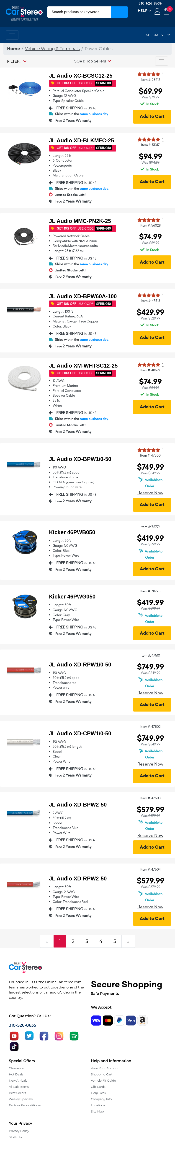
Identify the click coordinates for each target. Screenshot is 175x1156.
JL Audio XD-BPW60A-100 (83, 296)
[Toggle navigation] (12, 35)
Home (13, 48)
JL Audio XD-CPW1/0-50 (80, 733)
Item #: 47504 (150, 869)
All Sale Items (19, 1086)
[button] (92, 61)
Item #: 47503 (150, 798)
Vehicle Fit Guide (103, 1080)
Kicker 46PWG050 (72, 596)
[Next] (128, 941)
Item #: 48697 (150, 370)
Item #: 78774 (150, 527)
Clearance (16, 1068)
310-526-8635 (150, 3)
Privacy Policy (19, 1131)
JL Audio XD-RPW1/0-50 (80, 664)
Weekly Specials (21, 1099)
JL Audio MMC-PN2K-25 (80, 221)
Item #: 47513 (150, 301)
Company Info (101, 1099)
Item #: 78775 (150, 591)
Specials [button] (158, 34)
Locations (98, 1105)
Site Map (97, 1111)
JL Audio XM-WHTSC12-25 (83, 366)
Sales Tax (15, 1137)
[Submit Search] (119, 12)
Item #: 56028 (150, 225)
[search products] (79, 12)
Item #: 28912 (150, 80)
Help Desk (98, 1093)
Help (143, 10)
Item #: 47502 (150, 727)
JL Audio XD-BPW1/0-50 (80, 459)
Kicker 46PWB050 (72, 532)
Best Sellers (17, 1093)
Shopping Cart (102, 1074)
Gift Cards (98, 1086)
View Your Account (105, 1068)
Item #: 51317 (150, 145)
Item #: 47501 (150, 655)
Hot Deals (16, 1074)
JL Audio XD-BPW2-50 (78, 804)
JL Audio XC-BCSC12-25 (81, 76)
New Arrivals (18, 1080)
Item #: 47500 (150, 455)
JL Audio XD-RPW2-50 (78, 878)
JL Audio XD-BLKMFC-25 (81, 140)
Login (157, 12)
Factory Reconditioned (26, 1105)
